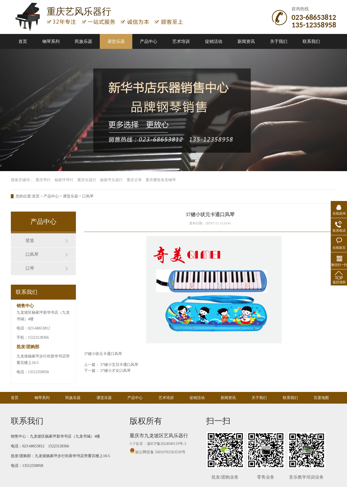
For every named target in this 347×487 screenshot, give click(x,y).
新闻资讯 (246, 41)
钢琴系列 (51, 41)
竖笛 (29, 240)
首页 (22, 41)
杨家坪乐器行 (111, 180)
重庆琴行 (43, 180)
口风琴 (88, 196)
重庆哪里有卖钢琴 (161, 180)
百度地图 (321, 398)
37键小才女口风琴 (115, 371)
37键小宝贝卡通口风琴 (119, 365)
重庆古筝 (134, 180)
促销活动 (213, 41)
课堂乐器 (116, 41)
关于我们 (278, 41)
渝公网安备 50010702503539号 (157, 452)
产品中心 (148, 41)
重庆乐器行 (86, 180)
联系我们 (311, 41)
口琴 (29, 268)
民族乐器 (83, 41)
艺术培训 (181, 41)
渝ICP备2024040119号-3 (166, 444)
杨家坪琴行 (63, 180)
